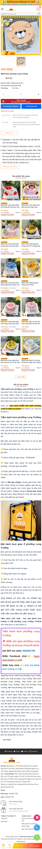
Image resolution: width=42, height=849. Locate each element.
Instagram (33, 751)
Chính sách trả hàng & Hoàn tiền (31, 820)
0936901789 (28, 651)
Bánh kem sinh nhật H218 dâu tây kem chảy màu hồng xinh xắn (31, 205)
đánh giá (8, 78)
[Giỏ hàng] (38, 8)
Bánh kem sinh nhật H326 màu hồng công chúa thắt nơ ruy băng (10, 322)
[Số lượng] (21, 94)
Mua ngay (19, 846)
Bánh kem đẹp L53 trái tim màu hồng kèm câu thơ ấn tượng (31, 322)
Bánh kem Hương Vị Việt (18, 839)
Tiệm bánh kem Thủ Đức (12, 692)
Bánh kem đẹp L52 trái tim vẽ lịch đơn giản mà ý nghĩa (31, 360)
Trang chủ (4, 818)
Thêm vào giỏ (21, 101)
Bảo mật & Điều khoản (29, 829)
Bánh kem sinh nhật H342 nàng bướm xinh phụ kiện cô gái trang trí (10, 244)
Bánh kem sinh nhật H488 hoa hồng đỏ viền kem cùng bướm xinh (10, 205)
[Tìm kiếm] (39, 14)
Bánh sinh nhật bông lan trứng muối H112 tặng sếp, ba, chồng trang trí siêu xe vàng (31, 244)
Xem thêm (21, 377)
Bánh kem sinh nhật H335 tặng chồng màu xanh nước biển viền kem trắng (10, 283)
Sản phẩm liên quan (21, 176)
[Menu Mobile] (2, 9)
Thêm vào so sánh (7, 111)
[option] (21, 36)
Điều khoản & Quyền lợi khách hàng (29, 825)
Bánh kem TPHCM (7, 779)
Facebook (8, 751)
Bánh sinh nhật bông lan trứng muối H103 (30, 283)
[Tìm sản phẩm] (19, 14)
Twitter (17, 751)
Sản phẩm (4, 821)
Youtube (24, 751)
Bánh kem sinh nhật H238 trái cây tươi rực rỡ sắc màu (10, 360)
